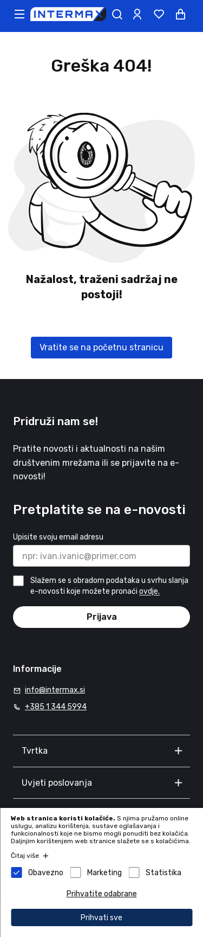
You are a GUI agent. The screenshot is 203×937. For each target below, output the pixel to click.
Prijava (102, 617)
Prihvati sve (101, 917)
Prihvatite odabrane (102, 894)
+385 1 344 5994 (56, 706)
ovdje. (149, 591)
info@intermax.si (55, 690)
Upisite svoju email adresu (58, 537)
